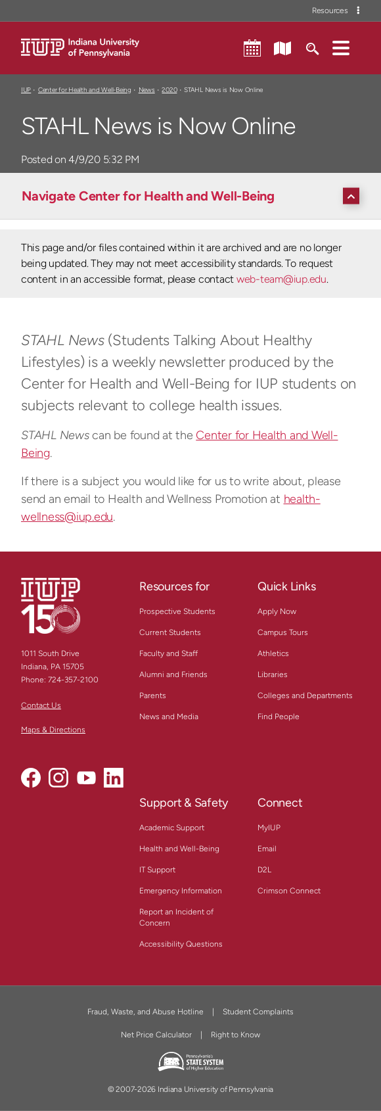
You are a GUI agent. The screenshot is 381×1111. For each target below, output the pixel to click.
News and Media (168, 716)
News (147, 89)
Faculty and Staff (168, 653)
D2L (264, 869)
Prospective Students (177, 611)
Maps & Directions (53, 729)
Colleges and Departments (305, 695)
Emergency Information (180, 890)
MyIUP (269, 827)
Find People (279, 716)
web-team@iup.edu (281, 279)
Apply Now (277, 611)
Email (267, 848)
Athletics (273, 653)
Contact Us (41, 705)
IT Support (157, 869)
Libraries (273, 674)
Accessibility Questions (181, 944)
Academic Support (171, 827)
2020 (169, 89)
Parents (152, 695)
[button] (340, 47)
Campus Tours (283, 632)
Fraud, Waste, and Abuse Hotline (145, 1011)
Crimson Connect (289, 890)
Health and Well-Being (179, 848)
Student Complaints (258, 1011)
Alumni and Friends (173, 674)
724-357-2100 (73, 679)
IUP (26, 89)
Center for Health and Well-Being (84, 89)
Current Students (170, 632)
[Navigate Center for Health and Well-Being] (194, 196)
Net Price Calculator (156, 1034)
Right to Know (235, 1034)
